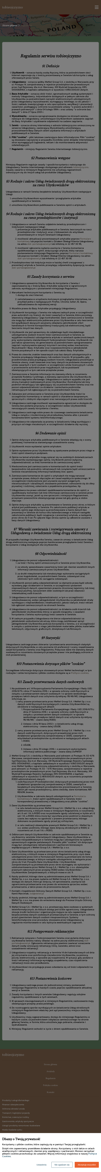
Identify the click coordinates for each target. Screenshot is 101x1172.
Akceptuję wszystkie (87, 1165)
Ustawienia (41, 1165)
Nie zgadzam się (62, 1165)
